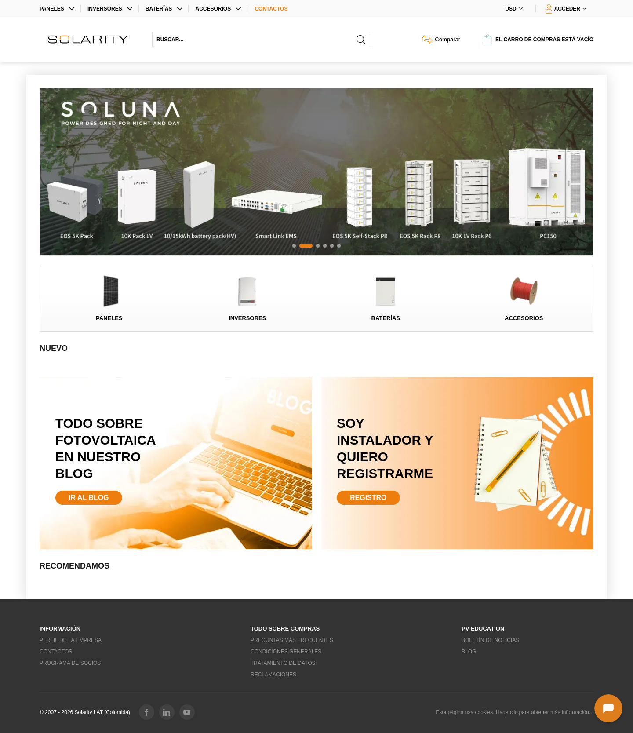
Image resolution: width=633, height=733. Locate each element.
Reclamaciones (273, 674)
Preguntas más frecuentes (292, 640)
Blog (469, 652)
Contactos (271, 9)
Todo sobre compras (285, 628)
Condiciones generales (286, 652)
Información (60, 628)
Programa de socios (70, 663)
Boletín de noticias (490, 640)
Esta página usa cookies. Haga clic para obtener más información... (514, 712)
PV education (483, 628)
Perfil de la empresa (71, 640)
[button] (294, 246)
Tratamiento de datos (283, 663)
